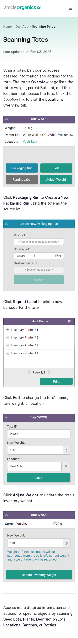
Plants (28, 619)
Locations (12, 625)
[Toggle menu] (70, 8)
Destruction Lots (51, 619)
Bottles (50, 625)
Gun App (22, 26)
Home (7, 26)
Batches (29, 625)
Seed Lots (12, 619)
